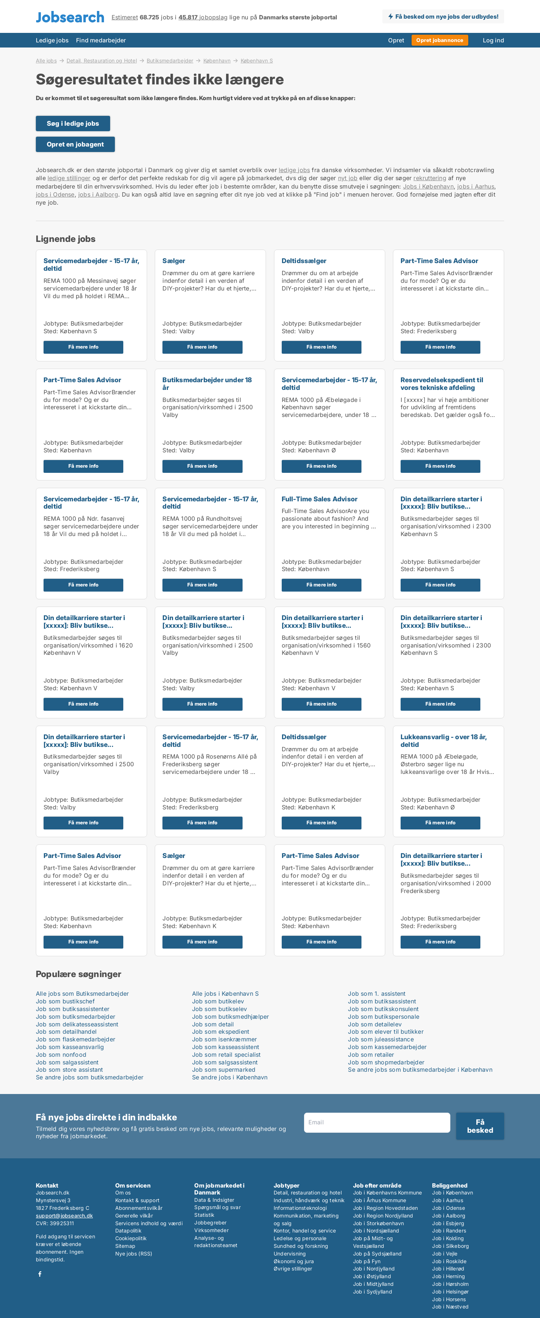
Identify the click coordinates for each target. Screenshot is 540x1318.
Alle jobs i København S (225, 993)
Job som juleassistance (380, 1039)
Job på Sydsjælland (377, 1253)
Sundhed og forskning (301, 1246)
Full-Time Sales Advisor (320, 499)
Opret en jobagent (75, 144)
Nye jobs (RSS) (134, 1253)
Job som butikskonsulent (383, 1009)
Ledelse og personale (300, 1238)
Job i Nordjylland (374, 1268)
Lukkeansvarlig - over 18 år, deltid (444, 740)
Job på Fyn (367, 1261)
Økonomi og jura (294, 1261)
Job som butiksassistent (382, 1001)
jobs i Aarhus (475, 186)
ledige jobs (294, 170)
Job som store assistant (69, 1069)
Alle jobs (46, 60)
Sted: (51, 331)
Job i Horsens (449, 1299)
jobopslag (203, 17)
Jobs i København (428, 186)
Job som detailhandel (66, 1031)
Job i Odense (448, 1208)
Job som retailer (371, 1054)
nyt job (347, 178)
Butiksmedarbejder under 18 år (207, 383)
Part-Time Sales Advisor (440, 261)
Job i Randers (449, 1230)
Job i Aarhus (447, 1200)
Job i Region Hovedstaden (385, 1208)
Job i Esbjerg (448, 1223)
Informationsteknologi (300, 1208)
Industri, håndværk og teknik (309, 1200)
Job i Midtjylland (373, 1284)
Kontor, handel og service (305, 1230)
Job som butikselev (219, 1009)
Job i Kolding (448, 1238)
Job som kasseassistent (225, 1047)
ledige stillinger (69, 178)
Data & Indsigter (214, 1200)
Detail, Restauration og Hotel (102, 60)
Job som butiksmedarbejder (75, 1016)
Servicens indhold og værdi (149, 1223)
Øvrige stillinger (293, 1268)
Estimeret (125, 17)
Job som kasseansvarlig (70, 1047)
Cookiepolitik (131, 1238)
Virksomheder (211, 1230)
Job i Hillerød (448, 1268)
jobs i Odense (55, 194)
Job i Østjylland (372, 1276)
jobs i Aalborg (98, 194)
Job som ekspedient (221, 1031)
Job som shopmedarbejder (386, 1062)
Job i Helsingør (450, 1291)
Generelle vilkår (134, 1215)
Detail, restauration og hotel (308, 1192)
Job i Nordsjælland (376, 1230)
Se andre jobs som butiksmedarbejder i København (420, 1069)
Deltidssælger (304, 261)
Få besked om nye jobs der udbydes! (446, 16)
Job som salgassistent (67, 1062)
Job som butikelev (218, 1001)
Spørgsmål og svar (217, 1207)
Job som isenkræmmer (224, 1039)
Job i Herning (448, 1276)
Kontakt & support (137, 1200)
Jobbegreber (210, 1222)
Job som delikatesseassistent (77, 1024)
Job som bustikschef (65, 1001)
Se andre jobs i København (230, 1077)
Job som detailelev (375, 1024)
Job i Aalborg (448, 1215)
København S (257, 60)
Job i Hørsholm (450, 1284)
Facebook (40, 1274)
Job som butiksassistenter (72, 1009)
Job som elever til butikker (385, 1031)
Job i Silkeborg (450, 1246)
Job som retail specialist (226, 1054)
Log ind (493, 40)
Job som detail (213, 1024)
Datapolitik (128, 1230)
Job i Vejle (444, 1253)
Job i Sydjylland (372, 1291)
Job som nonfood (61, 1054)
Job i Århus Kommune (379, 1200)
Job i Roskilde (449, 1261)
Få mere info (83, 347)
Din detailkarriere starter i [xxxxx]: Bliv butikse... (442, 502)
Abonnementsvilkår (138, 1208)
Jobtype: (56, 323)
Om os (123, 1192)
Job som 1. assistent (376, 993)
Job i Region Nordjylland (383, 1215)
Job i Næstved (450, 1306)
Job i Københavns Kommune (387, 1192)
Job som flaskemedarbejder (75, 1039)
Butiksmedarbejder (170, 60)
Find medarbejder (101, 40)
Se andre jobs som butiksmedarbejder (89, 1077)
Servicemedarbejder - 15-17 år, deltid (91, 264)
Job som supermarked (224, 1069)
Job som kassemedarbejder (387, 1047)
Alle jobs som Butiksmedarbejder (82, 993)
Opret (396, 40)
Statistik (204, 1215)
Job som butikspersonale (383, 1016)
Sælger (173, 261)
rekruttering (429, 178)
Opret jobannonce (439, 40)
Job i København (452, 1192)
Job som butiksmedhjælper (230, 1016)
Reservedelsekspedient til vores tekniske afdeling (442, 383)
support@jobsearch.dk (64, 1215)
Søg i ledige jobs (73, 123)
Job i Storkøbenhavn (378, 1223)
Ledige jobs (52, 40)
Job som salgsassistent (225, 1062)
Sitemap (125, 1246)
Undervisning (290, 1253)
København (217, 60)
